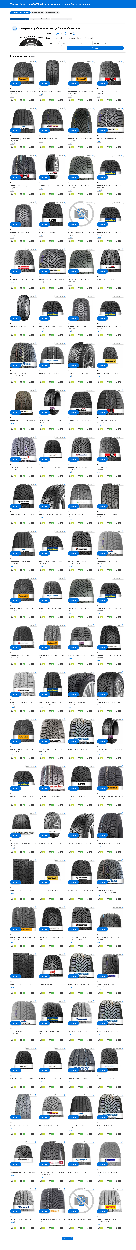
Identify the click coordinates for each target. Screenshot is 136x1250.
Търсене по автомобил (41, 18)
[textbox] (53, 42)
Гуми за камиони (53, 12)
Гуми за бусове (38, 12)
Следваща (67, 1233)
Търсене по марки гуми (64, 18)
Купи (15, 78)
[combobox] (53, 42)
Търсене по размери (19, 18)
